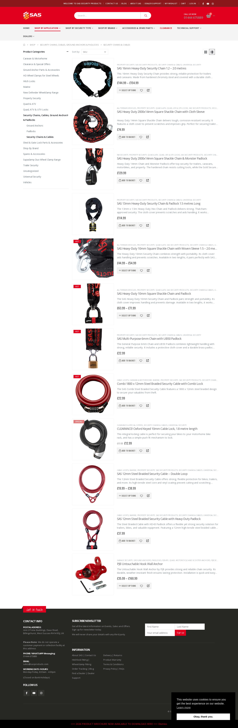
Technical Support (188, 28)
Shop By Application (46, 28)
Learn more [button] (184, 707)
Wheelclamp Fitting (81, 664)
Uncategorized (30, 171)
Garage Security (125, 560)
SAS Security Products (146, 65)
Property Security (125, 65)
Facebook (27, 693)
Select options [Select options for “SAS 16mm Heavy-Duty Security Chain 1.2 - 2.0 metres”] (129, 90)
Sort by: (76, 51)
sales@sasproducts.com (35, 664)
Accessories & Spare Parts (137, 28)
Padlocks (156, 560)
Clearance (166, 28)
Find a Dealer (79, 673)
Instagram (41, 693)
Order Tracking (79, 668)
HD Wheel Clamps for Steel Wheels (41, 75)
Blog (124, 3)
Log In (193, 3)
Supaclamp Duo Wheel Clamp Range (42, 159)
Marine (156, 380)
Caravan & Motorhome (141, 380)
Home (26, 28)
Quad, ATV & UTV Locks (177, 108)
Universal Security (192, 65)
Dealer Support (153, 3)
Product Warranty (112, 659)
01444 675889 (193, 18)
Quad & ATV (161, 108)
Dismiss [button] (162, 723)
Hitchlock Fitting (80, 659)
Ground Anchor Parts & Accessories (41, 69)
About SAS (135, 3)
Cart (183, 3)
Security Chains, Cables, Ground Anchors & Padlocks (45, 117)
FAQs (121, 668)
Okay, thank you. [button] (203, 716)
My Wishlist (171, 3)
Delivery (107, 655)
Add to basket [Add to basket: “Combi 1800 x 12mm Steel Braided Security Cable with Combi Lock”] (129, 405)
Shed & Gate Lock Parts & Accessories (43, 142)
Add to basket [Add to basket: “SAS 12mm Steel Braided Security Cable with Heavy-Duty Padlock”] (129, 540)
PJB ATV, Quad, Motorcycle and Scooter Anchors (186, 560)
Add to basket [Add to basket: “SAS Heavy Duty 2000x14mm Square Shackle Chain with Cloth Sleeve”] (129, 136)
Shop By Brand (106, 28)
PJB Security (122, 155)
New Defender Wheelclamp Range (40, 92)
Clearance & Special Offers (130, 425)
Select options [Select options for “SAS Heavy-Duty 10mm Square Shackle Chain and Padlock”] (129, 315)
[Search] (146, 15)
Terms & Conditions (113, 664)
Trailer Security (30, 165)
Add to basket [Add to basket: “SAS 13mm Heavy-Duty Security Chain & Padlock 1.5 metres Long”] (129, 225)
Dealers (27, 36)
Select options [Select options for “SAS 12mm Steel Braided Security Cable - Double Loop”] (129, 495)
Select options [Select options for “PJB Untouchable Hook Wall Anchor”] (129, 585)
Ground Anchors (142, 560)
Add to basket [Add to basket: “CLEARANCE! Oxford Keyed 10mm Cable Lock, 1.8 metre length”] (129, 450)
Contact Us (112, 3)
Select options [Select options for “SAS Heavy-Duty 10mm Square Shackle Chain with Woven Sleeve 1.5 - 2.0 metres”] (129, 270)
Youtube (34, 693)
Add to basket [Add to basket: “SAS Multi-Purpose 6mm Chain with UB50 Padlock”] (129, 360)
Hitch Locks (29, 81)
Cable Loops (123, 380)
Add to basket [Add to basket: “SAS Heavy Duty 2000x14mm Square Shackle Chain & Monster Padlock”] (129, 180)
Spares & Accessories (34, 154)
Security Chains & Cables (170, 65)
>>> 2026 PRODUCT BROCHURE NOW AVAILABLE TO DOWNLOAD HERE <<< (114, 723)
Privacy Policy (110, 668)
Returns (118, 655)
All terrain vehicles (126, 108)
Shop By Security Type (78, 28)
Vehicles (27, 182)
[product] (93, 79)
